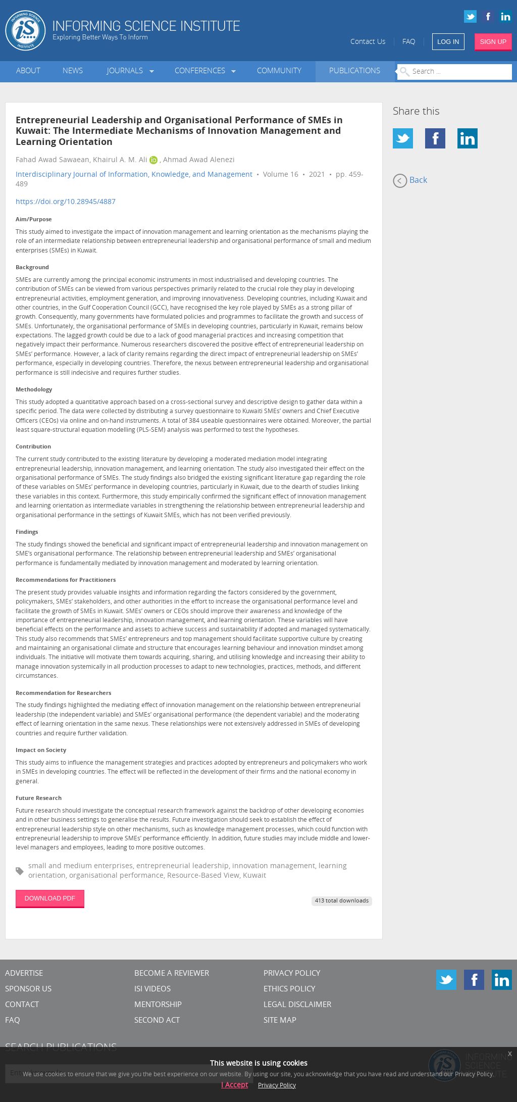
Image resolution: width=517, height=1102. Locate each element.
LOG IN (448, 41)
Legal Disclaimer (297, 1005)
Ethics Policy (289, 989)
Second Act (157, 1021)
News (73, 71)
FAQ (409, 42)
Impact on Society (41, 751)
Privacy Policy (292, 974)
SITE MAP (280, 1021)
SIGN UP (493, 41)
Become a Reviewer (171, 974)
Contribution (33, 447)
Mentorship (158, 1005)
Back (410, 181)
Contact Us (368, 42)
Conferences (202, 71)
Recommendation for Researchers (63, 693)
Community (279, 71)
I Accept (234, 1085)
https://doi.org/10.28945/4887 (66, 202)
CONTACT (22, 1005)
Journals (127, 71)
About (28, 71)
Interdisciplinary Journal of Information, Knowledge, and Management (134, 175)
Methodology (34, 390)
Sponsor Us (28, 989)
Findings (27, 532)
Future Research (39, 799)
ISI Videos (152, 989)
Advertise (24, 974)
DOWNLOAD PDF (50, 898)
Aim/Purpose (34, 220)
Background (32, 268)
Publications (354, 71)
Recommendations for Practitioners (66, 580)
